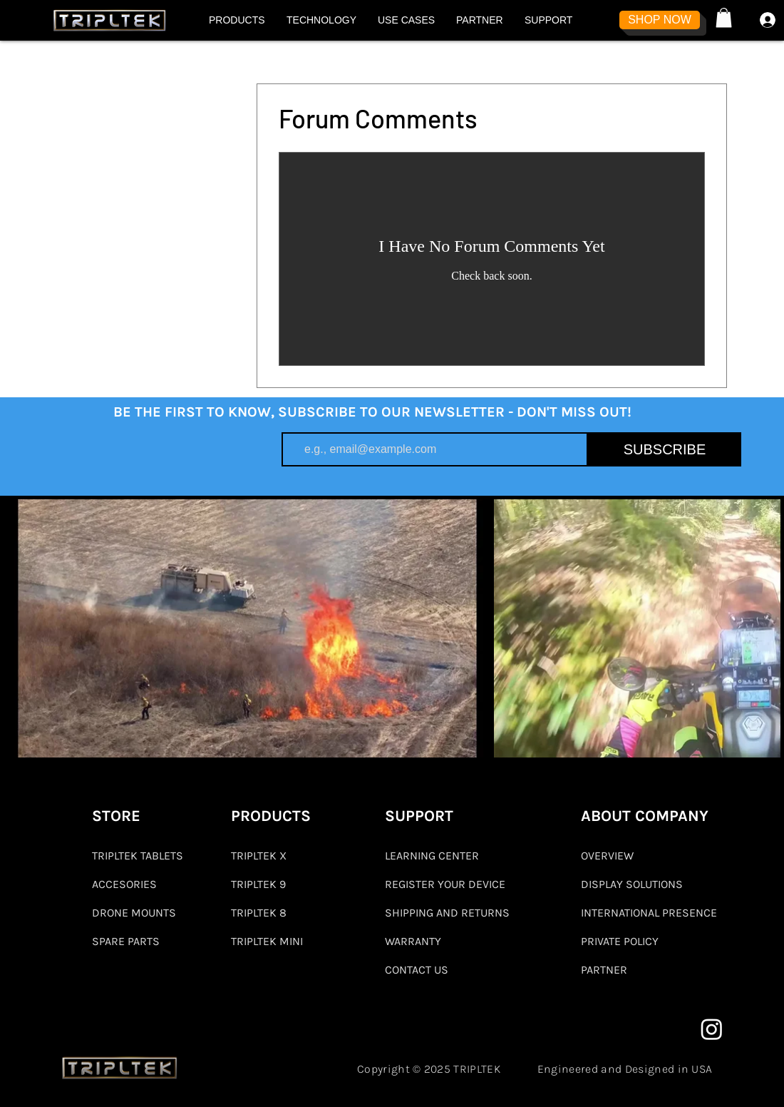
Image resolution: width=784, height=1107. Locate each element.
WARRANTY (413, 941)
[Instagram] (712, 1029)
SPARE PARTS (126, 941)
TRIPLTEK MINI (267, 941)
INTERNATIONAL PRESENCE (649, 912)
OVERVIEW (607, 855)
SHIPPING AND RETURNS (447, 912)
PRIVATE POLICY (620, 941)
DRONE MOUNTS (134, 912)
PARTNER (604, 969)
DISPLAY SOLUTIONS (632, 884)
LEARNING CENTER (432, 855)
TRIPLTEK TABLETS (137, 855)
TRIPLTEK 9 (258, 884)
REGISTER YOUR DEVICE (445, 884)
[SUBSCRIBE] (664, 449)
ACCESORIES (124, 884)
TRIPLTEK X (259, 855)
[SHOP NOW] (659, 20)
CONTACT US (416, 969)
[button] (237, 20)
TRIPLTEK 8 (259, 912)
